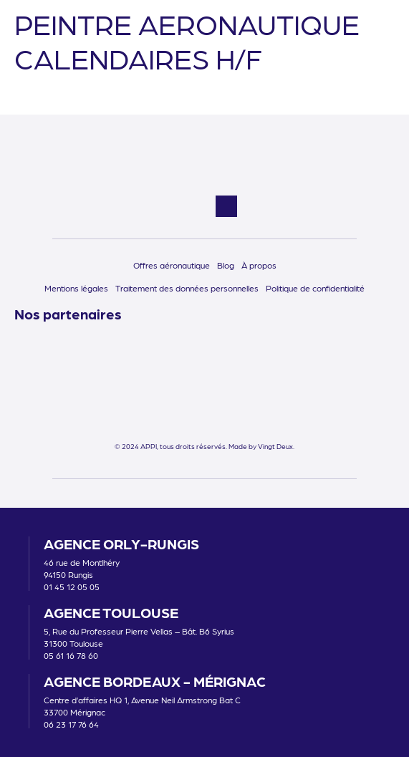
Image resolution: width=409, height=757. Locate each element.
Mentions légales (76, 288)
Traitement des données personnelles (187, 288)
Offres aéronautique (171, 265)
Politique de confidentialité (315, 288)
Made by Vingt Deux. (261, 446)
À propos (258, 265)
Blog (225, 265)
